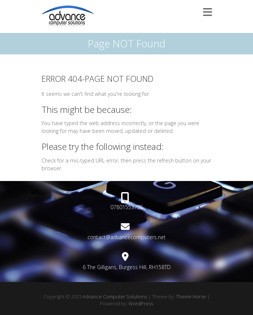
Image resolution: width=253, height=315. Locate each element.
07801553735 (126, 207)
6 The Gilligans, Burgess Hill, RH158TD (127, 267)
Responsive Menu (207, 12)
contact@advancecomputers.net (126, 237)
